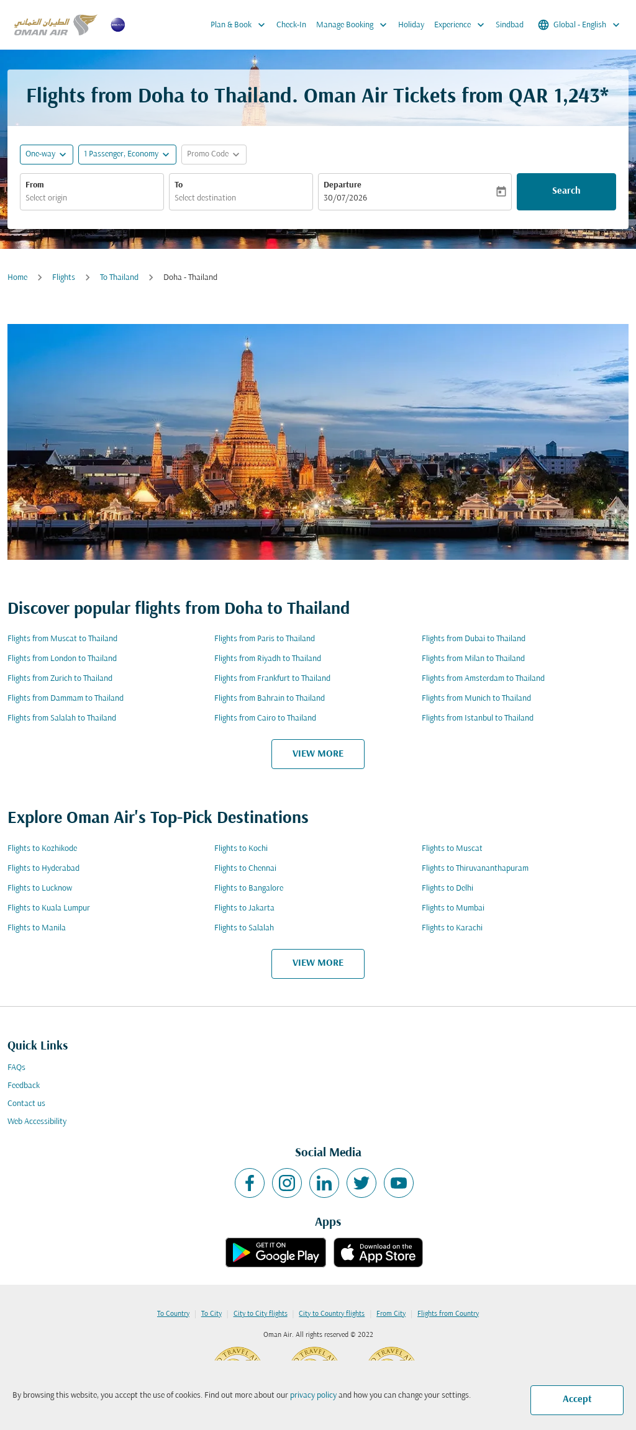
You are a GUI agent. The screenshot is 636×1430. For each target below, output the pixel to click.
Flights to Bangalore (248, 888)
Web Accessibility (36, 1121)
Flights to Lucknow (39, 888)
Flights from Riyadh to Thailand (267, 658)
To (179, 185)
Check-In (291, 25)
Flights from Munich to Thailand (476, 698)
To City (211, 1314)
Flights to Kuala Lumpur (48, 908)
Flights (63, 277)
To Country (173, 1314)
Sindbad (510, 25)
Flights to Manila (36, 928)
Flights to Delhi (447, 888)
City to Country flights (332, 1314)
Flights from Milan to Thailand (473, 658)
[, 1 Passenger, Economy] (121, 154)
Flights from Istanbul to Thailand (478, 718)
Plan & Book (241, 24)
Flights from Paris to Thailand (264, 639)
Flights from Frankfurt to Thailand (272, 678)
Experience (462, 24)
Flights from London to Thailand (62, 658)
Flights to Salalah (244, 928)
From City (391, 1314)
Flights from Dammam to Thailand (65, 698)
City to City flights (261, 1314)
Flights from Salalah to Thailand (61, 718)
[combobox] (91, 198)
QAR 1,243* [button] (559, 97)
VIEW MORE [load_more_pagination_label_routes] (318, 754)
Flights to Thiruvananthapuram (475, 868)
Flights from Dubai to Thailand (473, 639)
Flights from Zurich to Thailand (59, 678)
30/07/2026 (345, 198)
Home (17, 277)
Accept (577, 1400)
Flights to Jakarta (244, 908)
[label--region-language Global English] (580, 24)
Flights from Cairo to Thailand (265, 718)
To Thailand (119, 277)
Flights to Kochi (241, 848)
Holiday (411, 25)
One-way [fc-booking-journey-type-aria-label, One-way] (40, 154)
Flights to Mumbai (453, 908)
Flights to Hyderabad (43, 868)
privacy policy (313, 1395)
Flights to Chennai (245, 868)
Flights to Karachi (452, 928)
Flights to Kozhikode (42, 848)
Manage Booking (354, 24)
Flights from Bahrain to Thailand (269, 698)
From (34, 185)
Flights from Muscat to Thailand (62, 639)
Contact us (26, 1103)
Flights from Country (448, 1314)
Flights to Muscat (452, 848)
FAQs (16, 1067)
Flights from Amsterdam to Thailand (483, 678)
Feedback (23, 1085)
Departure (342, 185)
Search (566, 191)
